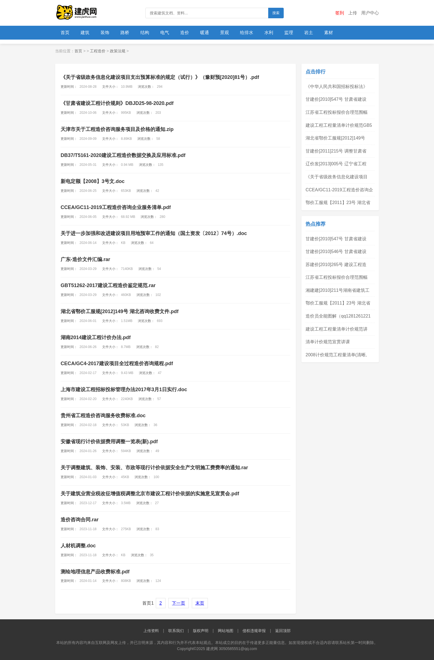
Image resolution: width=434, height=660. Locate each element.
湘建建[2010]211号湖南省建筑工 (338, 290)
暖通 (204, 32)
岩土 (308, 32)
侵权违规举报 (254, 630)
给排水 (246, 32)
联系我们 (176, 630)
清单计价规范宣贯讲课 (328, 341)
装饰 (104, 32)
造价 (184, 32)
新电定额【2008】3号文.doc (93, 181)
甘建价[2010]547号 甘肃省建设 (336, 99)
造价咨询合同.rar (80, 519)
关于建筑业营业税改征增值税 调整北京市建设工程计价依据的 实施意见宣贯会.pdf (150, 493)
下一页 (178, 603)
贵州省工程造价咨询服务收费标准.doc (103, 415)
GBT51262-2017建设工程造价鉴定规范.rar (108, 285)
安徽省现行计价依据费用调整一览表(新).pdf (109, 441)
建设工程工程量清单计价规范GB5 (339, 125)
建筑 (85, 32)
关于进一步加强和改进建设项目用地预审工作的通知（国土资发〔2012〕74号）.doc (154, 233)
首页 (65, 32)
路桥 (124, 32)
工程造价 (97, 51)
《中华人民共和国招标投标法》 (337, 86)
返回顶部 (283, 630)
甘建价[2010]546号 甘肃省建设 (336, 251)
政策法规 (117, 51)
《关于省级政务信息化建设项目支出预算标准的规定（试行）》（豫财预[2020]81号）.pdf (160, 77)
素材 (328, 32)
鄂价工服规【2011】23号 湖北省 (338, 202)
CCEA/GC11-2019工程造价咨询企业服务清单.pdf (116, 207)
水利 (268, 32)
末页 (199, 603)
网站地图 (225, 630)
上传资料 (151, 630)
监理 (288, 32)
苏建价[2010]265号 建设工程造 (336, 264)
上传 (352, 13)
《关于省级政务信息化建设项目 (337, 176)
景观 (224, 32)
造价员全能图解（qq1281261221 (338, 316)
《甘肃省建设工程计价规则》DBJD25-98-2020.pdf (117, 103)
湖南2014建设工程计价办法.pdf (96, 337)
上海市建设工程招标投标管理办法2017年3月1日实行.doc (124, 389)
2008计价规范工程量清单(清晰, (336, 354)
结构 (144, 32)
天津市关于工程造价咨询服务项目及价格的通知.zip (117, 129)
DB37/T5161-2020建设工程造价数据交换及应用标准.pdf (123, 155)
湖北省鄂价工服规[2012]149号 (335, 138)
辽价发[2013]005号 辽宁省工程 (336, 163)
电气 (164, 32)
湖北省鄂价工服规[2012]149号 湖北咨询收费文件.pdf (120, 311)
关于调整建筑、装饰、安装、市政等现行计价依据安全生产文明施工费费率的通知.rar (154, 467)
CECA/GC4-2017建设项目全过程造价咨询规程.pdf (117, 363)
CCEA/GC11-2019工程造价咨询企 (339, 189)
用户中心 (370, 13)
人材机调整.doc (78, 545)
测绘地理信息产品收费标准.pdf (95, 571)
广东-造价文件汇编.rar (85, 259)
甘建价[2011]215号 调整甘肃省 (336, 151)
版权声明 (200, 630)
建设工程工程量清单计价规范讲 (337, 329)
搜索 (276, 13)
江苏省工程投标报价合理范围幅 (337, 112)
